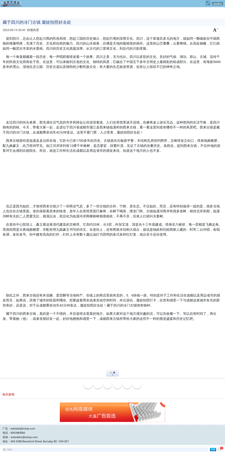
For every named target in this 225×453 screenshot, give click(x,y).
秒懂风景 (33, 30)
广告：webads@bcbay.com (19, 428)
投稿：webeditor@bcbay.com (20, 437)
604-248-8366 (18, 432)
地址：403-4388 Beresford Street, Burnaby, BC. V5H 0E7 (36, 441)
